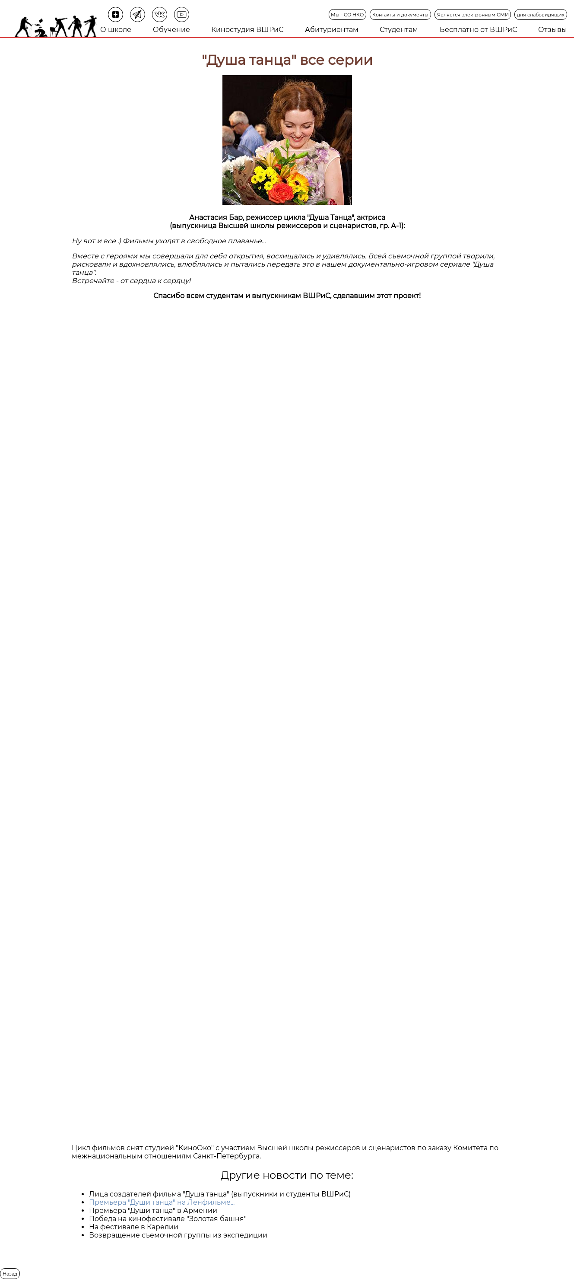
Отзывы (552, 29)
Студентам (399, 29)
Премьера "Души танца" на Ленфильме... (162, 1202)
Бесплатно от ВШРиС (478, 29)
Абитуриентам (331, 29)
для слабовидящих (540, 15)
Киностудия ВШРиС (247, 29)
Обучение (171, 29)
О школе (115, 29)
